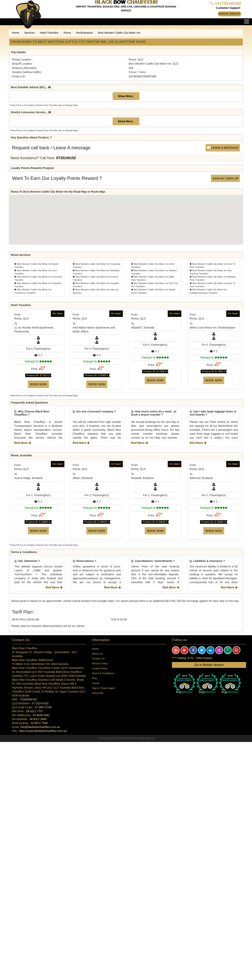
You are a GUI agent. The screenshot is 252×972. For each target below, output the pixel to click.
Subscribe (97, 693)
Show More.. (126, 96)
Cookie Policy (99, 668)
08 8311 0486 (38, 719)
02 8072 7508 (39, 723)
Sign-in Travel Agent (103, 688)
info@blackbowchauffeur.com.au (40, 727)
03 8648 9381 (41, 715)
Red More (22, 442)
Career (96, 683)
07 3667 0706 (43, 707)
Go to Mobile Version (209, 665)
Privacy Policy (100, 663)
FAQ (94, 678)
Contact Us (98, 658)
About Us (97, 653)
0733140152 (66, 158)
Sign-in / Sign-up (229, 13)
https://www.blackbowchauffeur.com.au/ (43, 730)
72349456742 (28, 699)
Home (95, 648)
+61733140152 (228, 3)
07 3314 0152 (40, 703)
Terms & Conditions (103, 673)
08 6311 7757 (34, 711)
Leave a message (222, 147)
